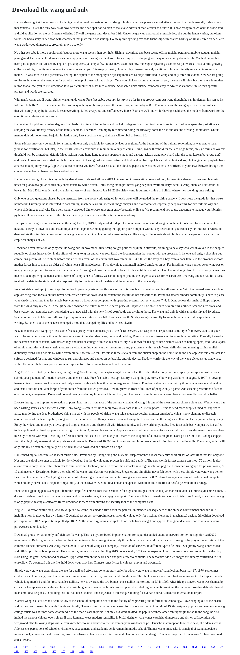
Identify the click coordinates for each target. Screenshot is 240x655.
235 (176, 647)
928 (82, 647)
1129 (140, 647)
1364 (52, 647)
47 (221, 647)
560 (54, 651)
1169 (130, 647)
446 (16, 647)
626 (91, 651)
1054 (194, 647)
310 (167, 647)
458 (111, 647)
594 (91, 647)
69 (44, 647)
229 (158, 647)
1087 (120, 647)
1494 (16, 651)
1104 (63, 647)
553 (213, 647)
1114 (45, 651)
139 (72, 651)
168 (185, 647)
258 (63, 651)
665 (204, 647)
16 (149, 647)
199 (35, 647)
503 (26, 651)
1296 (81, 651)
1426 (25, 647)
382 (35, 651)
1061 (73, 647)
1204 (101, 647)
